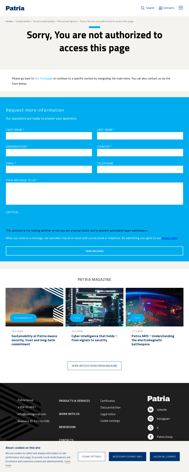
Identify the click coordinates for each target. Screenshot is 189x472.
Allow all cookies (165, 456)
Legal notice (108, 414)
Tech (77, 318)
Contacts (168, 8)
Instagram (163, 418)
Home (9, 21)
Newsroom (67, 427)
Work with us (69, 414)
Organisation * (17, 146)
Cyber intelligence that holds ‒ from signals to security (94, 338)
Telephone (105, 163)
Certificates (107, 400)
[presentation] (34, 221)
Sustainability (23, 21)
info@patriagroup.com (32, 414)
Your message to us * (22, 180)
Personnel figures (67, 21)
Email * (11, 163)
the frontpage (44, 78)
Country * (104, 146)
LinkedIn (162, 409)
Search (150, 8)
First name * (15, 129)
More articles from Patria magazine (94, 366)
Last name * (106, 129)
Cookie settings (110, 420)
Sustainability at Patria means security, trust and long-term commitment (34, 340)
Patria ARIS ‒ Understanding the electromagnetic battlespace (153, 340)
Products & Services (74, 400)
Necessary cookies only (127, 456)
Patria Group (165, 436)
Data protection (110, 407)
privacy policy (170, 238)
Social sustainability (43, 21)
